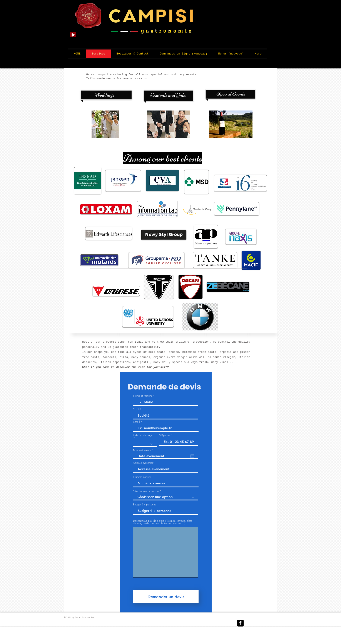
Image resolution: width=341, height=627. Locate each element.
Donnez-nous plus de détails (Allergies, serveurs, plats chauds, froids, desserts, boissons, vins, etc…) (162, 522)
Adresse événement (143, 463)
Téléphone (164, 435)
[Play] (73, 34)
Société (137, 409)
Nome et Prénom (142, 395)
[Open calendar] (192, 456)
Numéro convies (142, 477)
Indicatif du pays (142, 435)
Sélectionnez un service (146, 491)
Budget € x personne (145, 504)
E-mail (136, 422)
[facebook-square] (240, 623)
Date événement (143, 450)
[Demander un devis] (166, 596)
